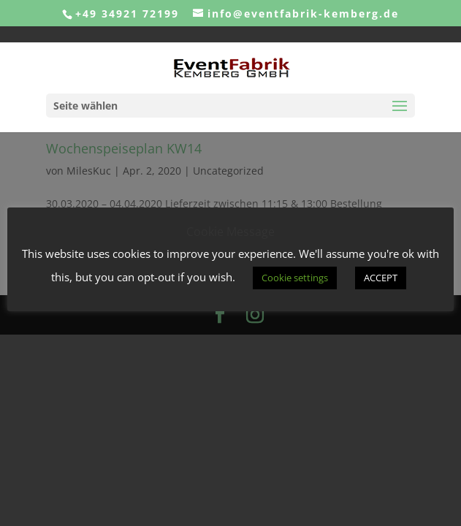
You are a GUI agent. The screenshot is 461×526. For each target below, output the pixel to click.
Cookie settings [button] (295, 277)
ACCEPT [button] (380, 277)
